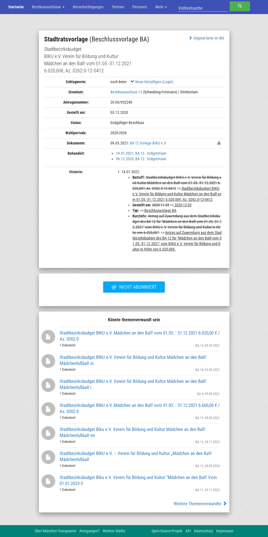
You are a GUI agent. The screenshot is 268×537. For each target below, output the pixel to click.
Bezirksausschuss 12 (126, 92)
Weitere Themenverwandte (200, 503)
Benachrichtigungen (88, 7)
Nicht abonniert (134, 286)
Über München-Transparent (55, 531)
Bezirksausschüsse (48, 7)
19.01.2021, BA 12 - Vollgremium (141, 153)
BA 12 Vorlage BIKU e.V (148, 143)
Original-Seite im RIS (206, 38)
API (188, 531)
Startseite (16, 7)
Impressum (224, 531)
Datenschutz (203, 531)
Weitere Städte (114, 531)
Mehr (161, 7)
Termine (118, 7)
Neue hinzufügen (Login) (152, 82)
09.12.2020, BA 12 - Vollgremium (141, 159)
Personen (139, 7)
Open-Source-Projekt (167, 531)
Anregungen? (89, 531)
